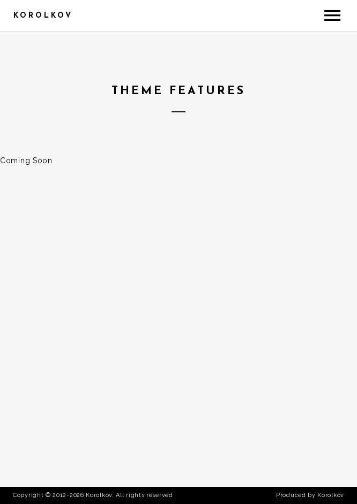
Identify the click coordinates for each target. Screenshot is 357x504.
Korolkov (43, 16)
